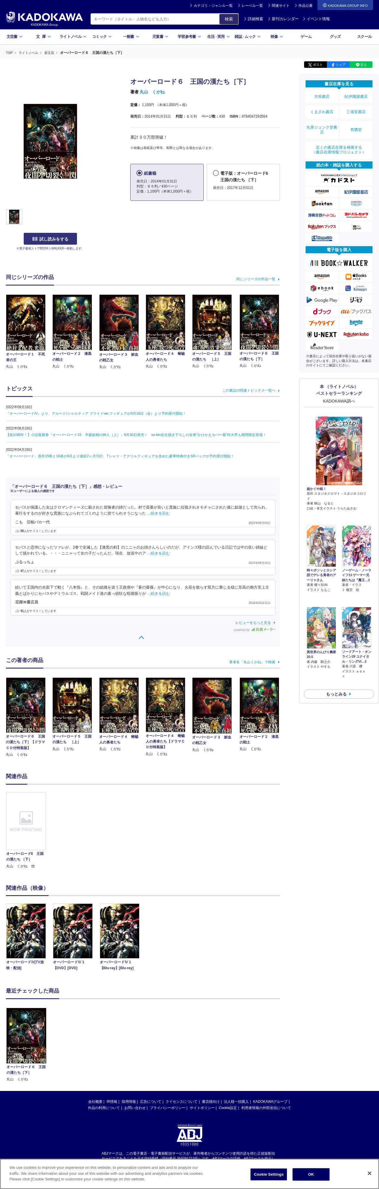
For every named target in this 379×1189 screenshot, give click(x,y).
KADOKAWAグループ (270, 1101)
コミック (102, 36)
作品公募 (305, 6)
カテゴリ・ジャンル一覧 (213, 6)
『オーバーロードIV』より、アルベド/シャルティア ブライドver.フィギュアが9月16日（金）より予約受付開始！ (96, 413)
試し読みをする (50, 239)
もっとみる (336, 649)
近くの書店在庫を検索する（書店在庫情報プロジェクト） (339, 138)
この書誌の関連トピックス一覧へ (248, 390)
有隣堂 (356, 122)
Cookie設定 (228, 1107)
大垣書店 (322, 95)
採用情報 (129, 1101)
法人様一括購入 (236, 1101)
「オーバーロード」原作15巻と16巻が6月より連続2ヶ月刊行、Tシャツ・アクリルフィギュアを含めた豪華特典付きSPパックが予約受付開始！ (120, 456)
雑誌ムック (248, 36)
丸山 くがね (152, 91)
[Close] (369, 1173)
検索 (229, 19)
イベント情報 (316, 19)
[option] (29, 830)
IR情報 (112, 1101)
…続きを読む (158, 513)
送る (363, 64)
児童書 (160, 36)
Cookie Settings (269, 1174)
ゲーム (306, 36)
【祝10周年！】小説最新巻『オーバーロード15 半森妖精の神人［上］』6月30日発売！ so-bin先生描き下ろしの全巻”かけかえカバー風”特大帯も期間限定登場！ (136, 434)
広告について (150, 1101)
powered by (254, 629)
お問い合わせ (135, 1107)
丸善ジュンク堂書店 (322, 122)
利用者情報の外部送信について (266, 1107)
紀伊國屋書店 (356, 95)
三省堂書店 (356, 107)
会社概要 (95, 1101)
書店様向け (211, 1101)
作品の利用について (104, 1107)
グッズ (335, 36)
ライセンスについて (181, 1101)
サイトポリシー (202, 1107)
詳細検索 (253, 19)
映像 (277, 36)
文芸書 (15, 36)
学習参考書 (189, 36)
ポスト (318, 64)
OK (311, 1174)
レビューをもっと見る (253, 622)
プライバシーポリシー (167, 1107)
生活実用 (218, 36)
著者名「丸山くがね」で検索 (252, 662)
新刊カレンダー (283, 19)
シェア (341, 64)
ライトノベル (73, 36)
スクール (364, 36)
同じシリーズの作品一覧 (255, 279)
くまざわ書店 (322, 107)
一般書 (131, 36)
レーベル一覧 (252, 6)
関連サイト (281, 6)
